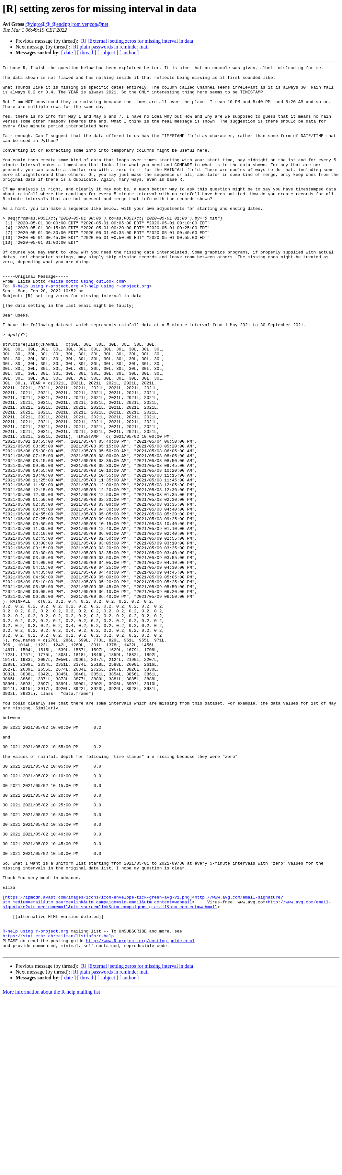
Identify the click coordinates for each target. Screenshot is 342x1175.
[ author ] (129, 52)
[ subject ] (107, 52)
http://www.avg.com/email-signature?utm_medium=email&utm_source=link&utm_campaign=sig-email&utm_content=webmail (143, 1067)
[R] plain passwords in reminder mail (110, 46)
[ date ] (68, 52)
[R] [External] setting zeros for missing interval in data (136, 41)
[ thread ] (86, 52)
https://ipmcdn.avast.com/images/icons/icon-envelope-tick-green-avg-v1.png (97, 1064)
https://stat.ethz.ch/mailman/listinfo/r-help (58, 1110)
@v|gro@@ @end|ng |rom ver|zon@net (67, 24)
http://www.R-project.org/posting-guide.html (140, 1116)
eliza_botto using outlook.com (87, 325)
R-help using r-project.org (45, 330)
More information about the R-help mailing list (51, 1169)
